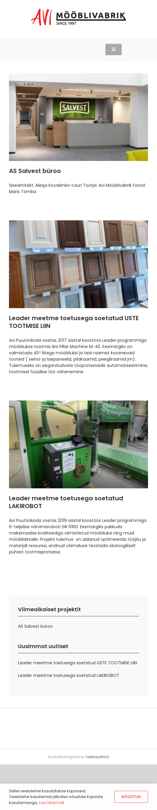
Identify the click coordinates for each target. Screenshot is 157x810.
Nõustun (131, 797)
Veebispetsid (97, 756)
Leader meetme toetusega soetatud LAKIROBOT (66, 502)
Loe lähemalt (51, 803)
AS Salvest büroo (35, 171)
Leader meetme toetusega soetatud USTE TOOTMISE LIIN (74, 322)
